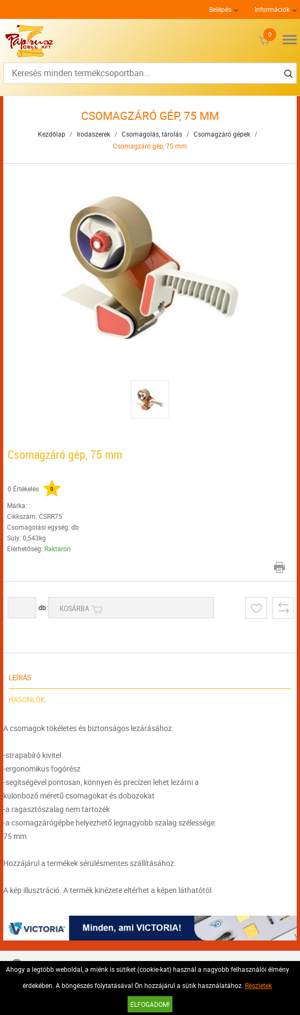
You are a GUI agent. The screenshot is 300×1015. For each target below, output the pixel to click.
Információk (272, 9)
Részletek (258, 985)
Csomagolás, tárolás (152, 134)
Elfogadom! (150, 1004)
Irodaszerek (93, 134)
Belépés (220, 9)
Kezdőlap (51, 134)
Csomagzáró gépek (222, 134)
